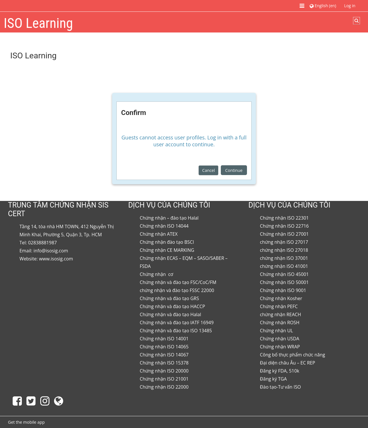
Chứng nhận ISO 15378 (164, 363)
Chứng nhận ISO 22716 (284, 226)
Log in (349, 5)
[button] (322, 5)
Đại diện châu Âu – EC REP (287, 363)
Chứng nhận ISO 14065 (164, 346)
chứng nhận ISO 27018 (284, 250)
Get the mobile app (26, 422)
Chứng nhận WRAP (280, 346)
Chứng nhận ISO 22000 (164, 387)
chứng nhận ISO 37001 (284, 258)
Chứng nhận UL (276, 330)
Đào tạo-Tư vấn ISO (280, 387)
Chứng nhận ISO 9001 (283, 290)
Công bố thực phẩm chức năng (292, 355)
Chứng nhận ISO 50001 (284, 282)
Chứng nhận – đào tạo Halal (169, 218)
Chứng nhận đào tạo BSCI (167, 242)
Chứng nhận (153, 274)
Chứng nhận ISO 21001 (164, 379)
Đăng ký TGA (273, 379)
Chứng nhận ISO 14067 (164, 355)
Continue (233, 170)
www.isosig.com (56, 259)
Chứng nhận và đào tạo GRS (169, 298)
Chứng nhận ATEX (159, 234)
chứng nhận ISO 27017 (284, 242)
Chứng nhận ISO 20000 (164, 371)
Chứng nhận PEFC (279, 306)
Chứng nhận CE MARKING (167, 250)
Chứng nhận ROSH (279, 322)
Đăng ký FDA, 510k (279, 371)
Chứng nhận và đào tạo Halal (170, 314)
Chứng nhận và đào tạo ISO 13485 (176, 330)
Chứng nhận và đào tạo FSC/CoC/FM (178, 282)
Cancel (208, 170)
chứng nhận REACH (280, 314)
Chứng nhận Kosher (281, 298)
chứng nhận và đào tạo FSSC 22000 (177, 290)
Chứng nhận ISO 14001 (164, 338)
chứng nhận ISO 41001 (284, 266)
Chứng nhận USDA (279, 338)
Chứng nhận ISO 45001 (284, 274)
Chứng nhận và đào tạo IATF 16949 (177, 322)
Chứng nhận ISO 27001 (284, 234)
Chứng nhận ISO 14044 (164, 226)
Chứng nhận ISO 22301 (284, 218)
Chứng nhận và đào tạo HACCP (172, 306)
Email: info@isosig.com (44, 250)
